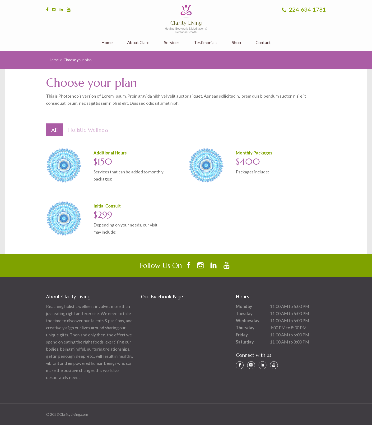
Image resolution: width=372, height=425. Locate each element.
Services (172, 42)
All (54, 130)
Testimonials (205, 42)
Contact (263, 42)
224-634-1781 (304, 9)
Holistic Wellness (88, 130)
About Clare (138, 42)
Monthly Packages (254, 152)
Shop (236, 42)
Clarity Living (186, 23)
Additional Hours (110, 152)
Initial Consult (107, 205)
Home (107, 42)
